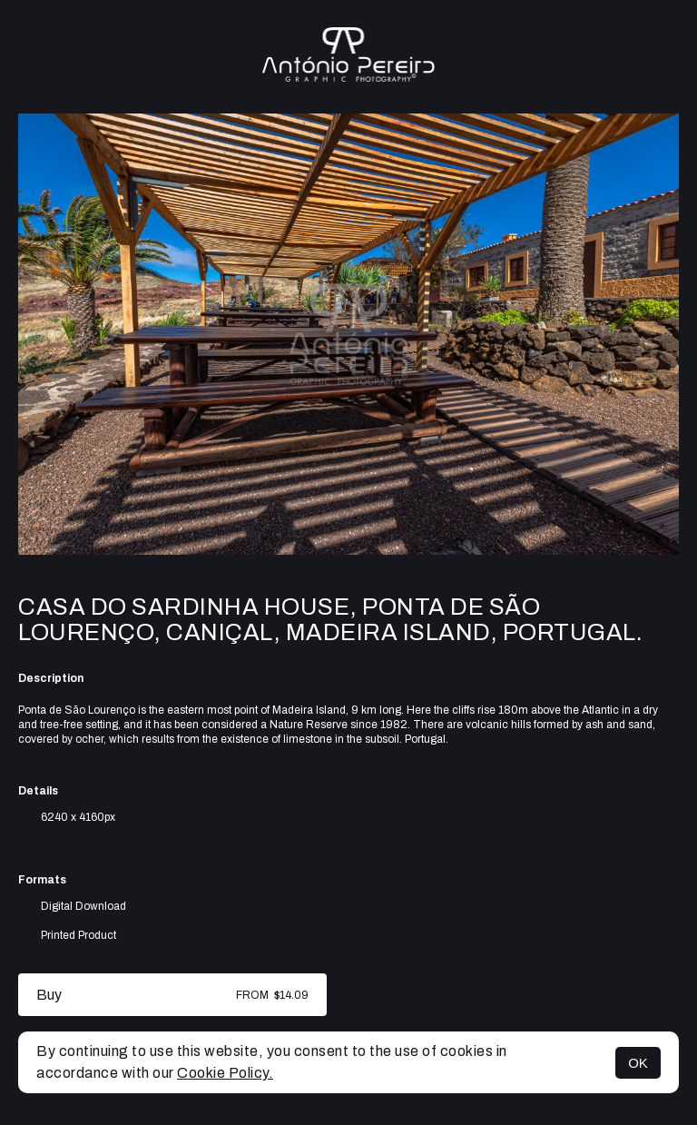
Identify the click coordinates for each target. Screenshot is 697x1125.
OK (638, 1063)
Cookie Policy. (225, 1073)
